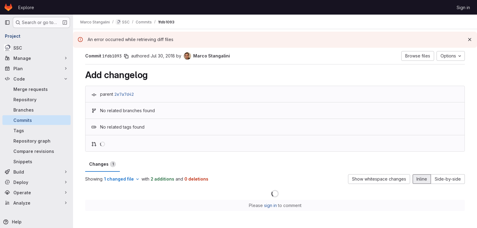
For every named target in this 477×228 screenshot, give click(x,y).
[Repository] (36, 99)
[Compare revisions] (36, 151)
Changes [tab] (102, 164)
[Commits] (36, 120)
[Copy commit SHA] (126, 56)
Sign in (463, 7)
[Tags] (36, 130)
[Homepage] (8, 7)
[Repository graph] (36, 141)
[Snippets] (36, 161)
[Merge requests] (36, 89)
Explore (26, 7)
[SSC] (36, 48)
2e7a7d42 (124, 94)
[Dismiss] (469, 39)
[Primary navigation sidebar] (7, 22)
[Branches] (36, 110)
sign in (270, 205)
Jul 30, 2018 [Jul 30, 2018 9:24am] (163, 55)
